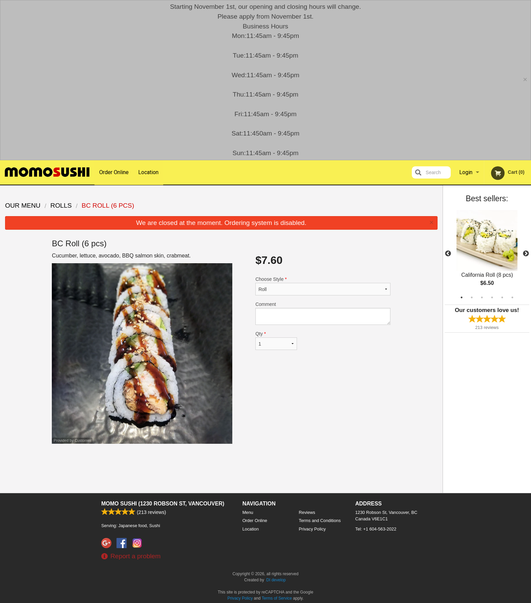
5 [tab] (502, 297)
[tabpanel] (487, 253)
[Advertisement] (221, 466)
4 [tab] (492, 297)
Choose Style (322, 285)
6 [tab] (512, 297)
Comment (322, 313)
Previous (448, 253)
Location (149, 172)
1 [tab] (461, 297)
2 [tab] (471, 297)
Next (526, 253)
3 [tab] (482, 297)
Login (465, 172)
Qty (276, 340)
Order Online (114, 172)
